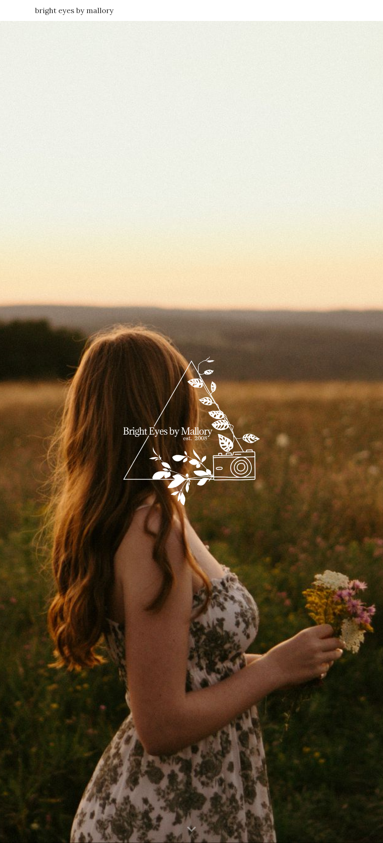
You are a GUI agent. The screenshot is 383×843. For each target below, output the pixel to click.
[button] (191, 830)
